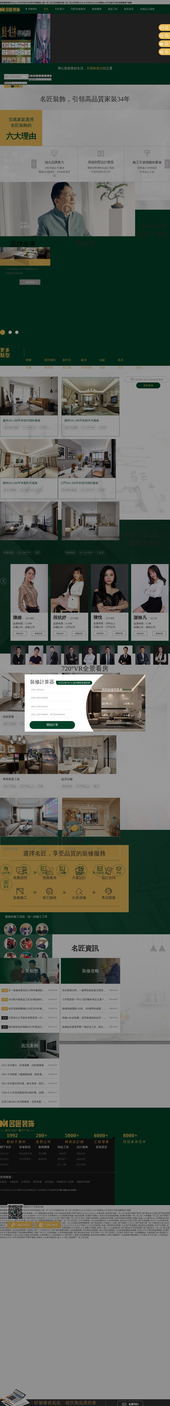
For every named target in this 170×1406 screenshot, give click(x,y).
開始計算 (52, 724)
